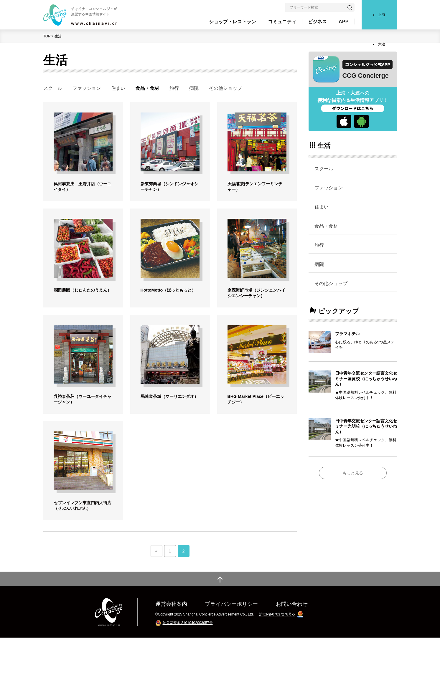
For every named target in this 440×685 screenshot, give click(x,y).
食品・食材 (326, 226)
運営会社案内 (171, 651)
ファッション (86, 88)
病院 (194, 88)
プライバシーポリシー (231, 651)
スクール (52, 88)
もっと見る (352, 473)
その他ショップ (225, 88)
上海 (381, 15)
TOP (47, 36)
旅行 (174, 88)
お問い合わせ (292, 651)
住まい (118, 88)
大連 (381, 44)
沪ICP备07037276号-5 (277, 662)
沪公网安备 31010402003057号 (188, 670)
